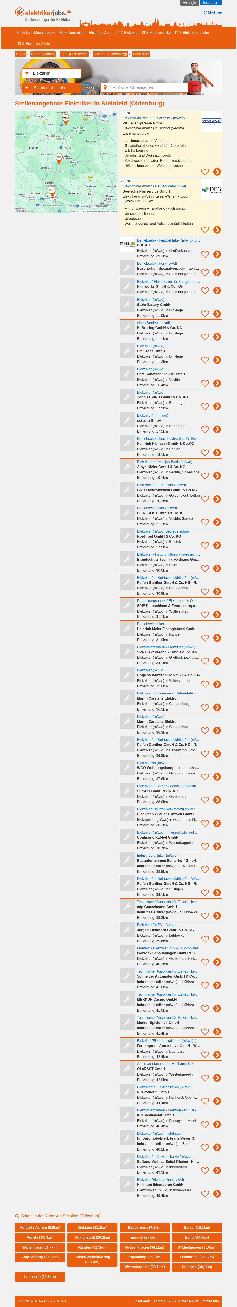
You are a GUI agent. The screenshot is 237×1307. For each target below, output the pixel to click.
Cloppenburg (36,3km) (40, 1257)
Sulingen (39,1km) (197, 1267)
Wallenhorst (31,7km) (40, 1247)
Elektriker (23, 33)
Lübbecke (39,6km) (40, 1277)
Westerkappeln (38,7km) (144, 1267)
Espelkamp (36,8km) (145, 1257)
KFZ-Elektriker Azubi (34, 43)
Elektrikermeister (72, 33)
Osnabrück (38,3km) (197, 1257)
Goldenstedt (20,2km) (92, 1237)
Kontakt (159, 1301)
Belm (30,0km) (197, 1237)
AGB (172, 1301)
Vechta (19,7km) (40, 1237)
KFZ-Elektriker (127, 33)
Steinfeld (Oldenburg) (110, 54)
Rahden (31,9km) (92, 1247)
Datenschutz (188, 1301)
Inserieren (211, 2)
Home (20, 54)
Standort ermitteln (49, 87)
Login (191, 3)
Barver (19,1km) (197, 1227)
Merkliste (213, 13)
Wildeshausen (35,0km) (197, 1247)
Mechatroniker (45, 33)
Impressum (210, 1301)
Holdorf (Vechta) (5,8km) (40, 1227)
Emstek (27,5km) (145, 1237)
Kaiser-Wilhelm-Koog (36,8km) (92, 1259)
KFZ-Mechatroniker (157, 33)
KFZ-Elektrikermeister (192, 33)
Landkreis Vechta (74, 54)
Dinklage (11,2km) (92, 1227)
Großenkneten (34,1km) (144, 1247)
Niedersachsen (43, 54)
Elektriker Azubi (101, 33)
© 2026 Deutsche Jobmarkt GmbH (42, 1301)
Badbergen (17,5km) (144, 1227)
